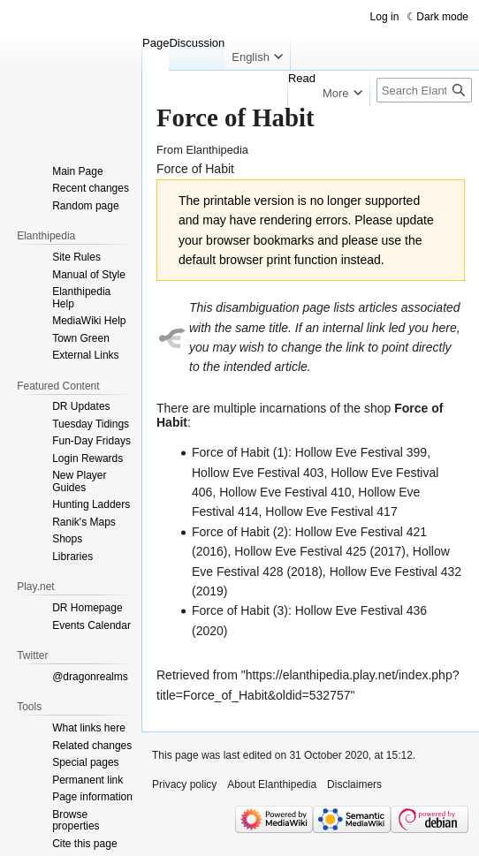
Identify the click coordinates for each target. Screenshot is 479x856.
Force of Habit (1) (240, 452)
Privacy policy (184, 784)
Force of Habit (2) (240, 532)
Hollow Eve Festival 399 (361, 452)
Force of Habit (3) (240, 610)
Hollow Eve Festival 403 (257, 473)
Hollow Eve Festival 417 (331, 511)
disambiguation (257, 307)
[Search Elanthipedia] (424, 90)
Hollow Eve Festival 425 (300, 551)
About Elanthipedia (271, 784)
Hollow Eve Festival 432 (395, 571)
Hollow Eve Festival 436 (361, 610)
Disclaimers (354, 784)
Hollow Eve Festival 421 (361, 532)
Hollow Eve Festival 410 (285, 492)
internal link (354, 328)
